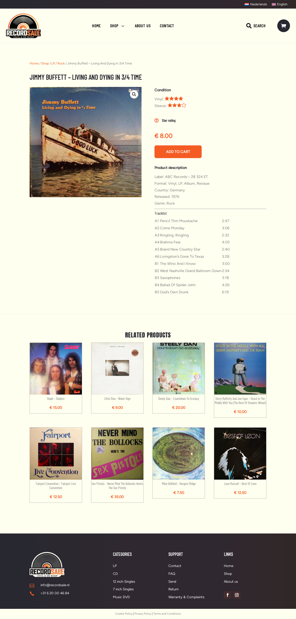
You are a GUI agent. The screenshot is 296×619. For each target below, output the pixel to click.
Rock (61, 63)
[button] (134, 94)
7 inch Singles (123, 589)
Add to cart (178, 152)
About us (231, 581)
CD (115, 574)
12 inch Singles (124, 581)
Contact (174, 566)
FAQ (171, 574)
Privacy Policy (142, 613)
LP (53, 63)
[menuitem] (96, 25)
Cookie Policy (123, 613)
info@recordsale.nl (54, 585)
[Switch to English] (279, 4)
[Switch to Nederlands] (255, 4)
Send (172, 581)
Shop (45, 63)
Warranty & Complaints (186, 597)
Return (173, 589)
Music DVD (121, 597)
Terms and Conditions (167, 613)
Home (34, 63)
